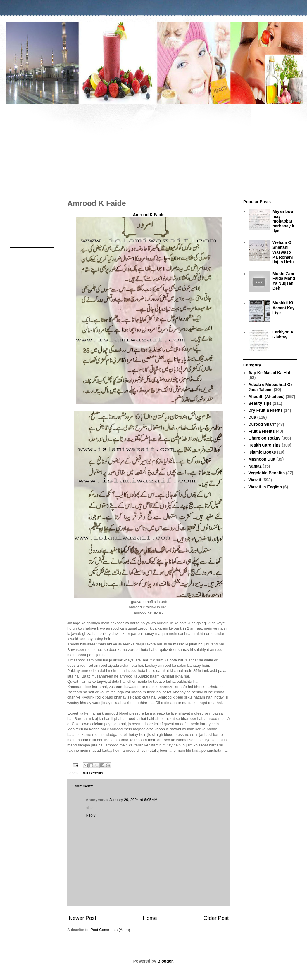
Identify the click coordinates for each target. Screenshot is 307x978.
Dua (252, 417)
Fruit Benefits (92, 773)
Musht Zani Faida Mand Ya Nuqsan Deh (283, 281)
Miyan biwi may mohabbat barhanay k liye (283, 221)
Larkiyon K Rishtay (283, 334)
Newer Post (82, 918)
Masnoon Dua (262, 459)
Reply (90, 815)
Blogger (165, 961)
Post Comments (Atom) (110, 929)
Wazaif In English (265, 486)
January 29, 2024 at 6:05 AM (133, 800)
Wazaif (255, 479)
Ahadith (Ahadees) (267, 396)
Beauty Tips (260, 403)
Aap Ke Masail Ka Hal (269, 372)
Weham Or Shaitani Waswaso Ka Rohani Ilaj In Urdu (283, 252)
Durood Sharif (262, 424)
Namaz (255, 466)
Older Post (216, 918)
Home (150, 918)
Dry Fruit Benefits (266, 410)
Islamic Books (262, 452)
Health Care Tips (265, 445)
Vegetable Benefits (267, 472)
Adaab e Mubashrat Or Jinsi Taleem (270, 387)
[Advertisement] (153, 148)
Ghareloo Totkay (264, 438)
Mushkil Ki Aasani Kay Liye (283, 307)
